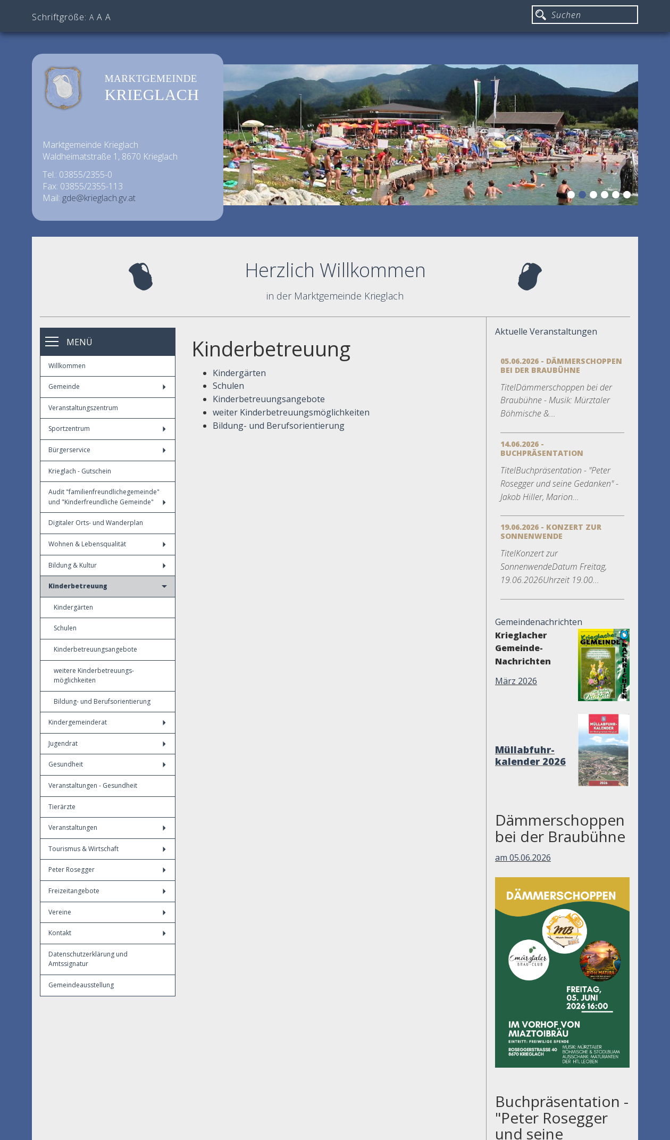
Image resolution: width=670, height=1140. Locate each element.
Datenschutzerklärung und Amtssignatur (88, 959)
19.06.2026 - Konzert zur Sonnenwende (550, 531)
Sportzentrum (107, 428)
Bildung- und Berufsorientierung (102, 701)
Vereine (107, 912)
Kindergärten (73, 607)
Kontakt (107, 932)
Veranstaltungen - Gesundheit (92, 785)
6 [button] (628, 196)
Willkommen (67, 365)
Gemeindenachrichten (538, 622)
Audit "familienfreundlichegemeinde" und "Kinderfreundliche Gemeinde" (107, 496)
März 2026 (516, 681)
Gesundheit (107, 764)
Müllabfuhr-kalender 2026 (530, 755)
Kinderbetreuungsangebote (95, 649)
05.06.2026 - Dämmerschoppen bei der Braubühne (561, 365)
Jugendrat (107, 743)
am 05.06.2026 (523, 857)
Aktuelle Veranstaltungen (546, 331)
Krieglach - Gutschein (79, 471)
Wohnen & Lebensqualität (107, 543)
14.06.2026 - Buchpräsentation (541, 448)
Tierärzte (62, 806)
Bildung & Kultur (107, 565)
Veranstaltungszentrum (83, 407)
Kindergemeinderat (107, 722)
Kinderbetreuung (107, 585)
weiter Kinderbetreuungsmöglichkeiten (291, 412)
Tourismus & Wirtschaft (107, 848)
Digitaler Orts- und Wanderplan (95, 522)
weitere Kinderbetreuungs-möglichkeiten (94, 675)
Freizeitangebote (107, 890)
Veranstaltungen (107, 827)
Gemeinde (107, 386)
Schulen (65, 628)
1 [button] (572, 196)
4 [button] (606, 196)
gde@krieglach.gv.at (99, 198)
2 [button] (584, 196)
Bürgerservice (107, 449)
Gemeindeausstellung (81, 984)
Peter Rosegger (107, 869)
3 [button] (595, 196)
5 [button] (617, 196)
